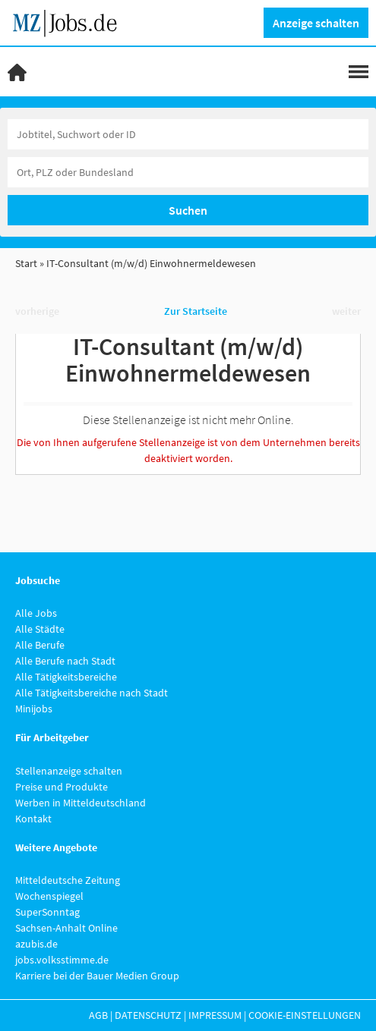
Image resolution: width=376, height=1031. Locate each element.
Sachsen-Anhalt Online (66, 928)
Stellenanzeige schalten (68, 771)
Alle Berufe (40, 645)
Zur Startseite (195, 311)
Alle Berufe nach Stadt (65, 661)
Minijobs (33, 708)
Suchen (188, 210)
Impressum (215, 1015)
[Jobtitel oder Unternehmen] (188, 134)
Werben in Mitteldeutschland (80, 802)
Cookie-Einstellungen (304, 1015)
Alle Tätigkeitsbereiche (66, 677)
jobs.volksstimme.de (62, 960)
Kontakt (33, 818)
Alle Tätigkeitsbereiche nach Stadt (91, 692)
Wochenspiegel (49, 896)
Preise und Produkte (61, 787)
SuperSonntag (47, 912)
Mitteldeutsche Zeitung (67, 880)
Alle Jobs (36, 613)
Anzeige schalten (316, 22)
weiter (346, 311)
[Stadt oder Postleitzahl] (188, 172)
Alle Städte (40, 629)
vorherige (37, 311)
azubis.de (36, 944)
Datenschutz (148, 1015)
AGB (98, 1015)
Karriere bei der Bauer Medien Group (97, 975)
